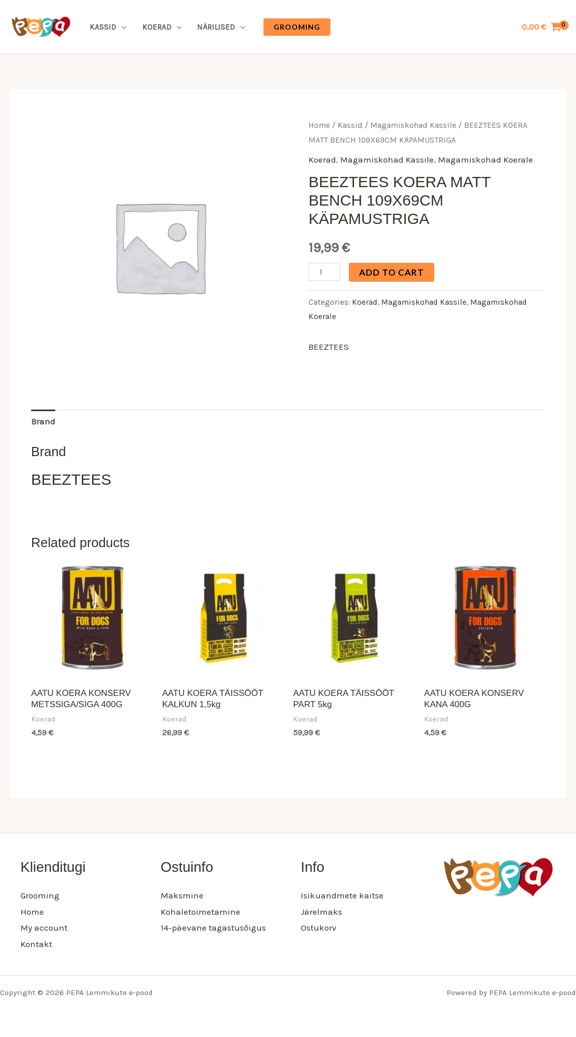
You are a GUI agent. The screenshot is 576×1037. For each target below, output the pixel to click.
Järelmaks (321, 912)
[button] (296, 27)
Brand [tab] (43, 421)
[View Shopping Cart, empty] (541, 27)
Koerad (156, 27)
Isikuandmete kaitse (342, 895)
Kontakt (36, 944)
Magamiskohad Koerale (485, 159)
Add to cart (391, 272)
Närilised (216, 27)
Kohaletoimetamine (200, 912)
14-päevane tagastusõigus (213, 927)
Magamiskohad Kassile (413, 125)
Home (319, 125)
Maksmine (182, 895)
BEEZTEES (328, 347)
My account (44, 927)
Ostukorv (319, 927)
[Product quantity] (324, 272)
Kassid (103, 27)
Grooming (39, 895)
